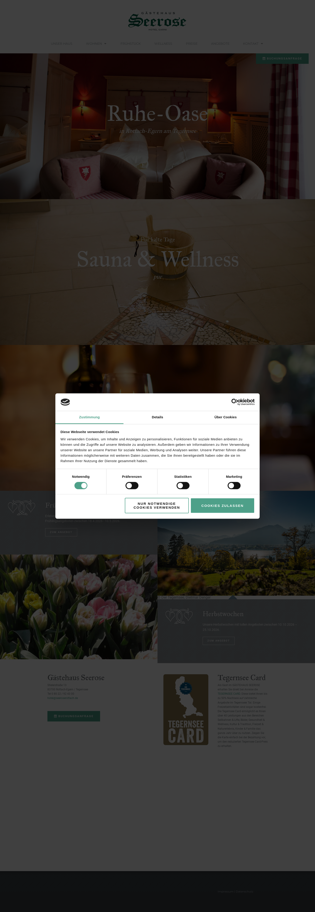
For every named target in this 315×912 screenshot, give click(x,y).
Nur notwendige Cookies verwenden (156, 505)
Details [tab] (157, 417)
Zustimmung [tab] (89, 417)
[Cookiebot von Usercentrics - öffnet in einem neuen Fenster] (235, 402)
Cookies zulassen (222, 506)
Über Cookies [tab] (225, 417)
